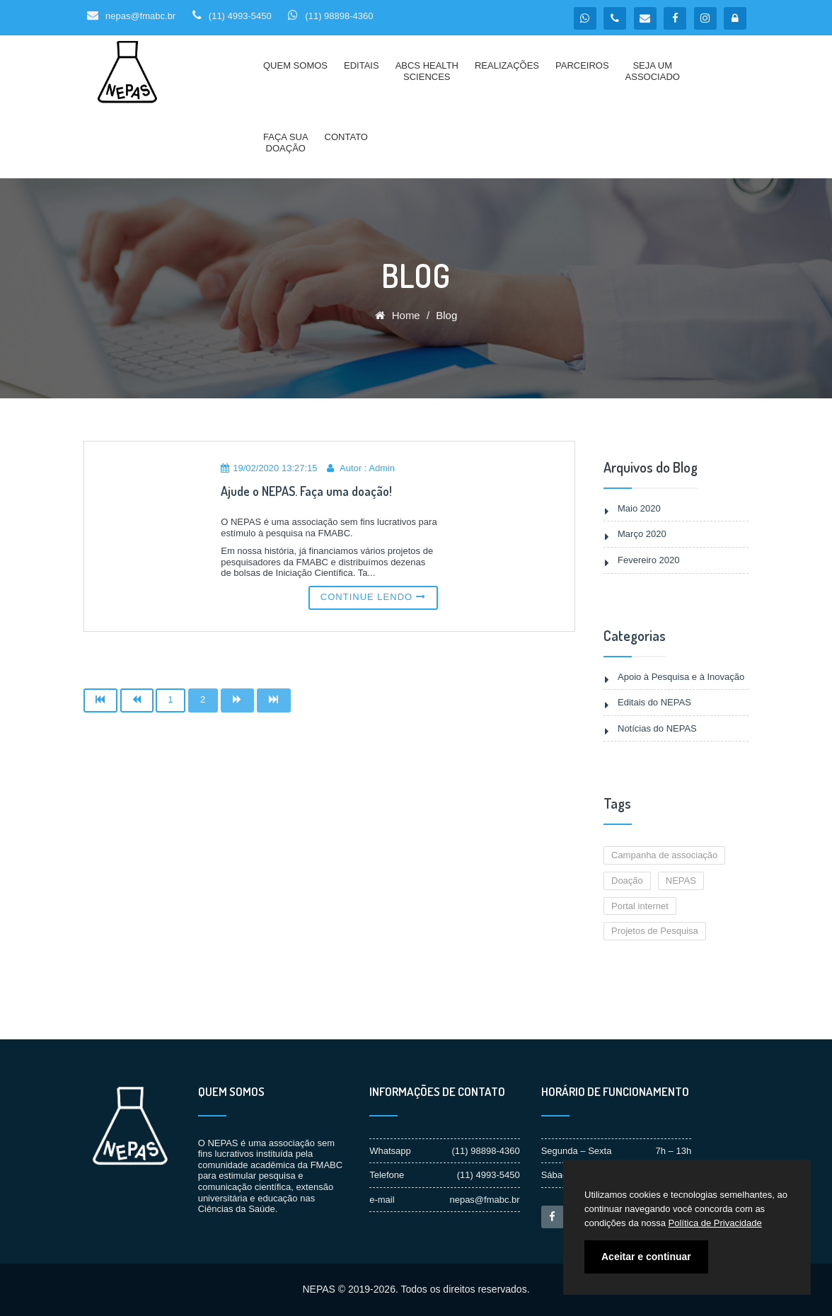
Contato (346, 137)
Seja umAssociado (652, 71)
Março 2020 (642, 534)
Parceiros (582, 65)
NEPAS (681, 880)
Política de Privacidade (715, 1223)
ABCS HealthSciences (426, 71)
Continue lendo (373, 596)
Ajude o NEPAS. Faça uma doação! (306, 491)
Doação (627, 880)
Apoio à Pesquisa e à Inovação (681, 676)
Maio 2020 (639, 508)
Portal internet (640, 906)
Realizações (507, 65)
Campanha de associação (664, 855)
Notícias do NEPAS (657, 728)
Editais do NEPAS (654, 702)
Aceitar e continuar (646, 1256)
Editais (361, 65)
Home (397, 315)
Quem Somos (295, 65)
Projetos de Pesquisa (654, 930)
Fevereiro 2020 (648, 560)
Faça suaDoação (285, 143)
